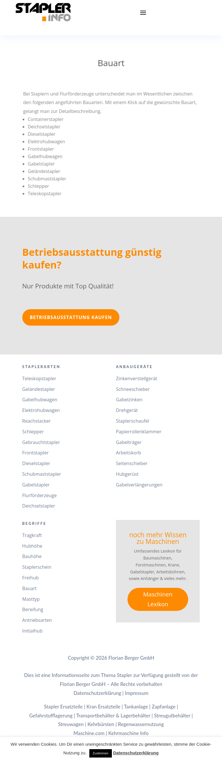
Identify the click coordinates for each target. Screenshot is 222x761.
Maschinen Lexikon (157, 599)
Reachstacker (36, 421)
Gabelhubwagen (40, 399)
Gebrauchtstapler (41, 442)
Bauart (29, 588)
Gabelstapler (36, 485)
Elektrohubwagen (41, 410)
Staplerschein (36, 567)
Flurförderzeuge (39, 495)
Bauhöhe (32, 556)
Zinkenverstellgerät (136, 378)
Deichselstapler (38, 506)
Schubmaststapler (41, 474)
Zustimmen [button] (100, 753)
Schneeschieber (133, 389)
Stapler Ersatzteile (63, 707)
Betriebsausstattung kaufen (71, 317)
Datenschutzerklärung (97, 693)
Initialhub (32, 631)
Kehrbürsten (100, 724)
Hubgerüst (127, 474)
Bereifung (32, 609)
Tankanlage (136, 707)
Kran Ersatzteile (103, 707)
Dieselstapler (36, 463)
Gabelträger (129, 442)
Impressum (137, 693)
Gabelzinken (129, 399)
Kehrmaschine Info (128, 733)
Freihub (30, 578)
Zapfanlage (163, 707)
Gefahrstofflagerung (51, 715)
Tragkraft (32, 535)
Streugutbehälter (172, 715)
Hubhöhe (32, 546)
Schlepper (33, 431)
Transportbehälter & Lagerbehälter (113, 715)
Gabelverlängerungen (139, 485)
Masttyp (31, 599)
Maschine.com (89, 733)
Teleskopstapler (39, 378)
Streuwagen (71, 724)
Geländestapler (38, 389)
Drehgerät (127, 410)
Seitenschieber (132, 463)
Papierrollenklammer (138, 431)
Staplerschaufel (132, 421)
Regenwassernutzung (141, 724)
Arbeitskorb (128, 452)
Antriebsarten (37, 620)
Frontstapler (35, 452)
